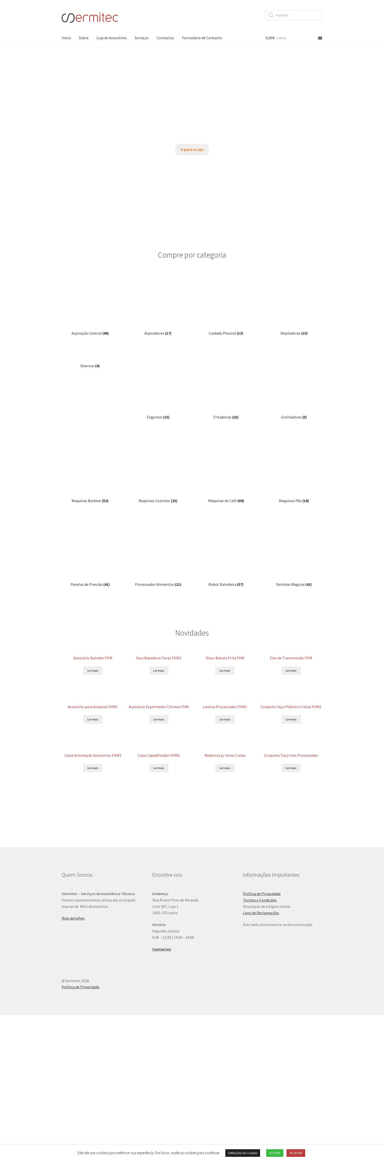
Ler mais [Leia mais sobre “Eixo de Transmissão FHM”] (291, 488)
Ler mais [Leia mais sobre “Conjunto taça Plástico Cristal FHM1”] (291, 570)
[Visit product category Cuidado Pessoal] (226, 277)
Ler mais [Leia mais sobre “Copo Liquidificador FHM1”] (158, 641)
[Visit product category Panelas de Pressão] (90, 374)
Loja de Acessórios (111, 37)
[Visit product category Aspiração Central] (90, 277)
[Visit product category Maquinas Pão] (294, 342)
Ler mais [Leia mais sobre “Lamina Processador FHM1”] (224, 562)
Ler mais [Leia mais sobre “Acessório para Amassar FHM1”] (92, 565)
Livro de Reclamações (261, 809)
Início (66, 37)
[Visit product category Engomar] (158, 309)
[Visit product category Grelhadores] (294, 309)
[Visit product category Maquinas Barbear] (90, 342)
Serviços (142, 37)
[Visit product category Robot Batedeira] (226, 374)
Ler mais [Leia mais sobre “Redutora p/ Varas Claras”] (224, 640)
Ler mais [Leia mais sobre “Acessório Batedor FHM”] (92, 486)
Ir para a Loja (192, 149)
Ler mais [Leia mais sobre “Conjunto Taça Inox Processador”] (291, 646)
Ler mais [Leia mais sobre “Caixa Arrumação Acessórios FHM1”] (92, 664)
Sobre (84, 37)
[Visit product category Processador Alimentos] (158, 374)
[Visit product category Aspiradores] (158, 277)
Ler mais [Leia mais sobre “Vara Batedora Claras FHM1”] (158, 490)
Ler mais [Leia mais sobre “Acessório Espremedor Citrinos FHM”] (158, 569)
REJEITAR (295, 1153)
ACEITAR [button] (274, 1153)
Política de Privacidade (262, 790)
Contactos (165, 37)
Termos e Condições (260, 796)
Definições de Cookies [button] (242, 1153)
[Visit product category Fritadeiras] (226, 309)
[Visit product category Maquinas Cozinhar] (158, 342)
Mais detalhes (73, 814)
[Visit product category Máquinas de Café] (226, 342)
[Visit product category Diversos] (90, 309)
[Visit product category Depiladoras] (294, 277)
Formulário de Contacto (202, 37)
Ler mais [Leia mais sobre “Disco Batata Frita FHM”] (224, 486)
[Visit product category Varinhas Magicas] (294, 374)
